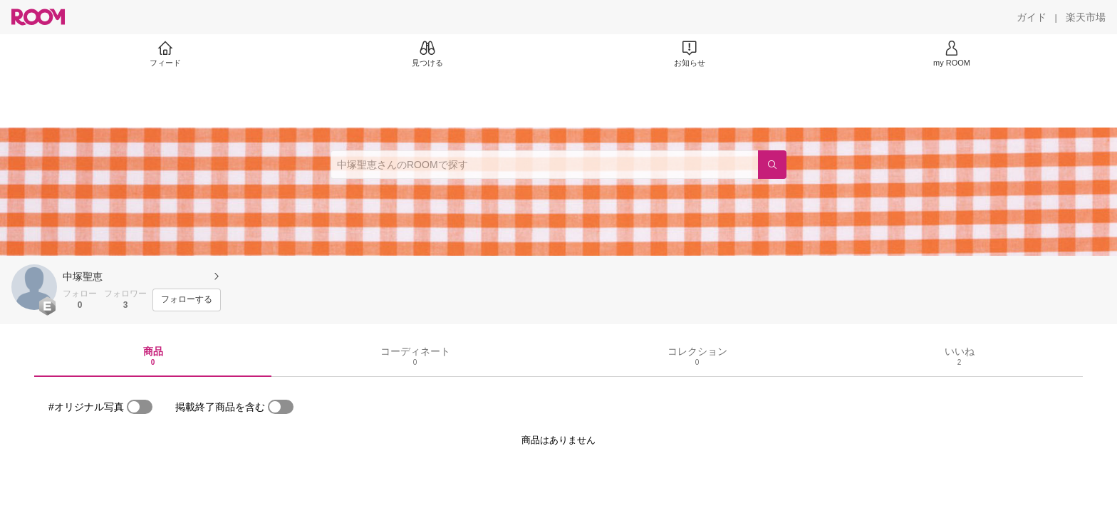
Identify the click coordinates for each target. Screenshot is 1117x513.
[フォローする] (186, 300)
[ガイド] (1031, 17)
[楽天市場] (1086, 17)
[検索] (772, 164)
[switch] (139, 407)
